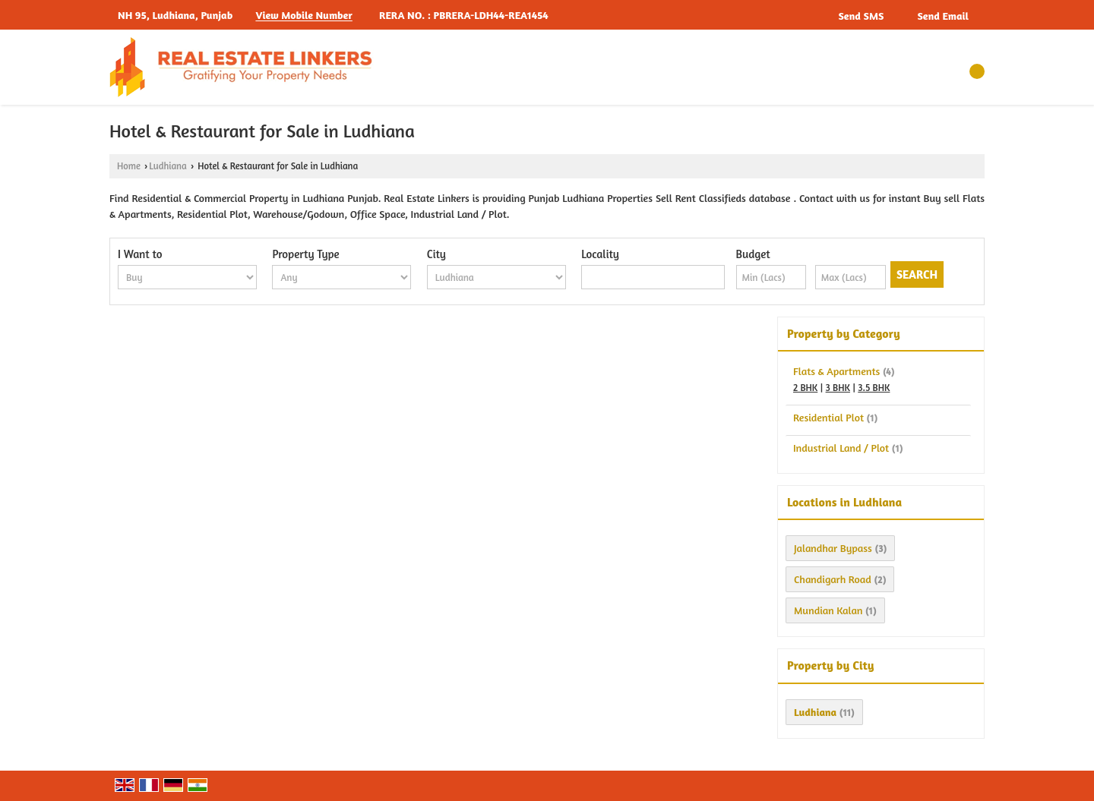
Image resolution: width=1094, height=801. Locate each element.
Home (129, 166)
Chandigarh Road (832, 578)
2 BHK (805, 387)
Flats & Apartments (836, 370)
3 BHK (838, 387)
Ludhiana (167, 166)
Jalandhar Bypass (833, 547)
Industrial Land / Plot (841, 447)
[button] (303, 15)
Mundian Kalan (828, 610)
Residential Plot (828, 417)
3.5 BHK (874, 387)
